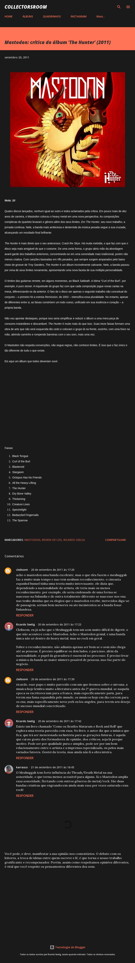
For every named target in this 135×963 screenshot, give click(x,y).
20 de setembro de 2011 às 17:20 (52, 569)
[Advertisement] (67, 902)
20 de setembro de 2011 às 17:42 (59, 721)
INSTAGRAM (79, 16)
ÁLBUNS (28, 16)
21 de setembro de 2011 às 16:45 (52, 767)
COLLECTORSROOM (26, 7)
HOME (9, 16)
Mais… (101, 16)
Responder (25, 615)
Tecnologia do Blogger (67, 947)
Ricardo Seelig (74, 540)
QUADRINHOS (52, 16)
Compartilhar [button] (115, 540)
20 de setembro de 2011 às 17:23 (59, 624)
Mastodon (32, 540)
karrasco (22, 767)
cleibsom (22, 569)
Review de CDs (52, 540)
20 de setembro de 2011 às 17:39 (52, 679)
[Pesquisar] (119, 7)
